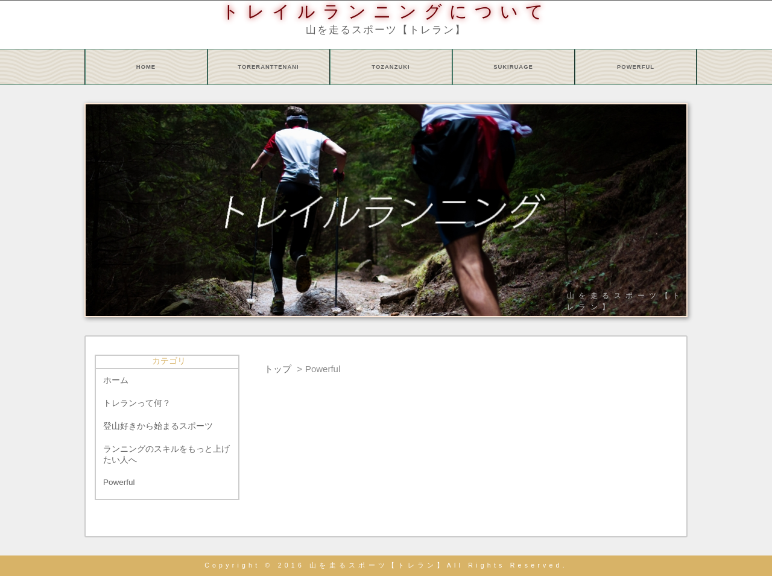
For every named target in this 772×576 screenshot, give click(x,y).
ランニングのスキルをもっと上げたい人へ (166, 454)
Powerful (119, 482)
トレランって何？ (137, 403)
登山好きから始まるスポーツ (158, 426)
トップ (277, 369)
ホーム (115, 380)
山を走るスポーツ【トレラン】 (386, 29)
